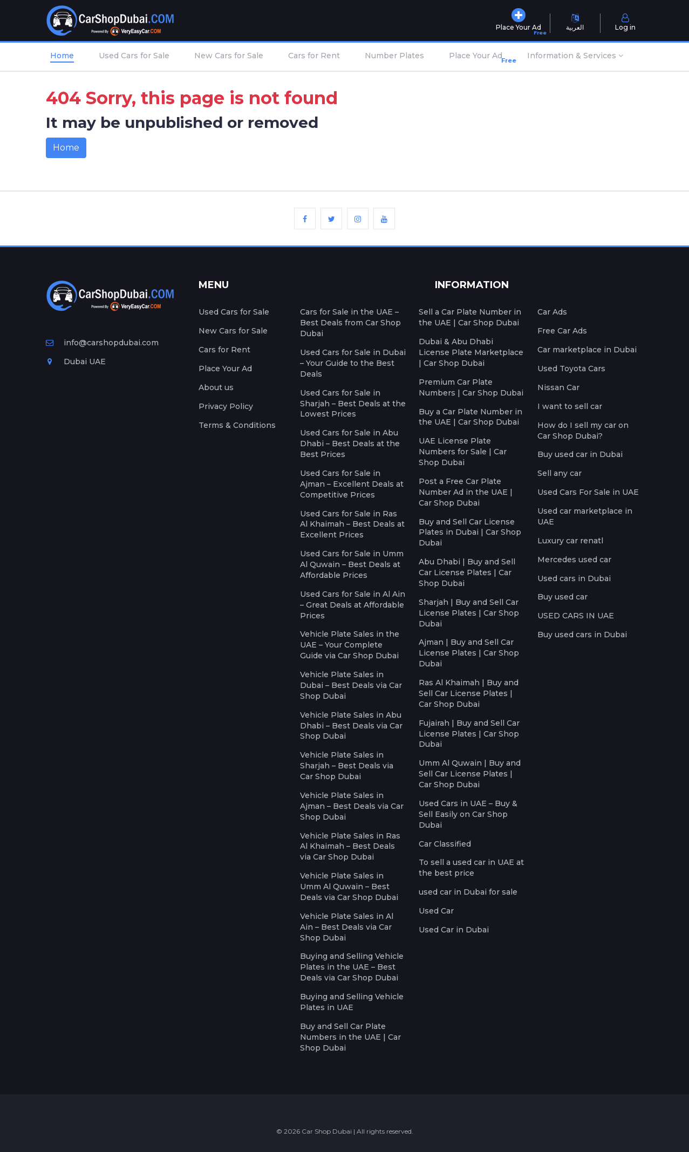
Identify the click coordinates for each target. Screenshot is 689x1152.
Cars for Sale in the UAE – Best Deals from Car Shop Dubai (350, 322)
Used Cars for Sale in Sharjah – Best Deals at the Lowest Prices (353, 403)
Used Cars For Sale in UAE (588, 492)
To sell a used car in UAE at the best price (471, 867)
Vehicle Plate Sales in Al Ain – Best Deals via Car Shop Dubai (346, 927)
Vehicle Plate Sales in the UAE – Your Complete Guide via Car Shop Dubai (349, 644)
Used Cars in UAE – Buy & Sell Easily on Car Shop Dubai (468, 814)
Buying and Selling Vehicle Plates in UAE (352, 1002)
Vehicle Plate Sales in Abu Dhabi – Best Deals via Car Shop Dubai (351, 725)
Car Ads (552, 312)
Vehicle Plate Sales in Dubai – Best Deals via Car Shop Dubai (351, 685)
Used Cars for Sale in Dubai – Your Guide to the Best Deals (353, 363)
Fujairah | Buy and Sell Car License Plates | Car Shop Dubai (469, 733)
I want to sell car (569, 406)
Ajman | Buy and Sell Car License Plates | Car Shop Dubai (469, 653)
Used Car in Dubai (454, 930)
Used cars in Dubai (574, 578)
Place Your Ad (478, 58)
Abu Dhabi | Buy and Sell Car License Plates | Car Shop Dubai (467, 572)
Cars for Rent (314, 55)
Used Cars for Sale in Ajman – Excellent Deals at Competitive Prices (352, 484)
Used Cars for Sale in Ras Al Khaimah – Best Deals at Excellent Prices (352, 524)
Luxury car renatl (570, 541)
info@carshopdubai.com (102, 342)
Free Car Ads (562, 331)
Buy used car (562, 597)
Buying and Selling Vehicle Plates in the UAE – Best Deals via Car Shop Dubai (352, 967)
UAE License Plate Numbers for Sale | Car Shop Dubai (463, 451)
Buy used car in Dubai (580, 454)
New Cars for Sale (228, 55)
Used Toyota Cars (571, 368)
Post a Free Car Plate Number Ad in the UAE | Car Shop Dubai (466, 492)
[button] (575, 57)
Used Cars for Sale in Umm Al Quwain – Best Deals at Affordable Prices (352, 564)
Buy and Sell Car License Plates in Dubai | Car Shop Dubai (470, 532)
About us (216, 387)
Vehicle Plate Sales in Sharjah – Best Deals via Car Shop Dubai (346, 765)
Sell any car (559, 473)
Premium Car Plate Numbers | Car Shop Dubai (471, 387)
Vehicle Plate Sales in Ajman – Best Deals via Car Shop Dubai (352, 806)
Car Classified (445, 844)
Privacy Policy (226, 406)
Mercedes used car (574, 559)
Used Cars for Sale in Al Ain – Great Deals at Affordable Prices (352, 605)
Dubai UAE (76, 361)
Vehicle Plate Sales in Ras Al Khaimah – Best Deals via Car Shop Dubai (350, 846)
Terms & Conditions (237, 425)
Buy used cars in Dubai (582, 634)
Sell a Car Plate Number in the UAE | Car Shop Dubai (470, 317)
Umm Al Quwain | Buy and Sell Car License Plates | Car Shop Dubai (470, 773)
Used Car (436, 911)
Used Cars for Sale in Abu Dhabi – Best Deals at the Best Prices (350, 443)
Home (62, 55)
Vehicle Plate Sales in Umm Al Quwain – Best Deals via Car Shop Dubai (349, 886)
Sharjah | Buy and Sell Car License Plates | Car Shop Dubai (469, 613)
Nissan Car (558, 387)
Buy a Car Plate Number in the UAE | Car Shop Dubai (470, 417)
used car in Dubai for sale (468, 892)
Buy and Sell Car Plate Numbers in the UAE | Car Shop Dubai (350, 1037)
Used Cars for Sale (134, 55)
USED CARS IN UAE (575, 616)
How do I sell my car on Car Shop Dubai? (583, 430)
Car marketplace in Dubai (587, 350)
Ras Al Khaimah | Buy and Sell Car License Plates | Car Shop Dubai (469, 693)
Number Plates (394, 55)
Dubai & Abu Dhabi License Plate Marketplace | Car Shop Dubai (471, 352)
